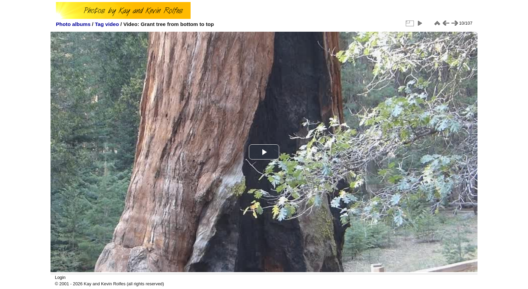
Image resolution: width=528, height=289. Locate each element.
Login (60, 277)
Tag (99, 24)
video (112, 24)
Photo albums (73, 24)
